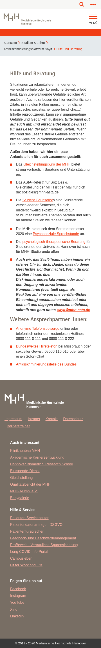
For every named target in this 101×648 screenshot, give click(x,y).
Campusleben (21, 558)
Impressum (13, 419)
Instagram (18, 596)
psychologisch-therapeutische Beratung (53, 242)
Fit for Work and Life (26, 565)
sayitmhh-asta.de (73, 310)
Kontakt (51, 419)
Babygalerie (19, 498)
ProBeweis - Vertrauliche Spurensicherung (44, 545)
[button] (93, 16)
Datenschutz (73, 419)
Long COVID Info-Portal (29, 552)
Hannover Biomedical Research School (41, 464)
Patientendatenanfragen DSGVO (36, 525)
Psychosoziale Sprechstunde (56, 234)
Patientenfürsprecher (27, 531)
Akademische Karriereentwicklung (37, 457)
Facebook (18, 589)
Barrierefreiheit (18, 426)
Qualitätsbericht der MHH (30, 484)
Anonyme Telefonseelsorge (38, 328)
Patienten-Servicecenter (29, 518)
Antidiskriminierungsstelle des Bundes (46, 364)
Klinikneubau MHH (25, 451)
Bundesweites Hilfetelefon (36, 346)
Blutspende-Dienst (25, 471)
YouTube (17, 602)
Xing (13, 609)
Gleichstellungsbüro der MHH (46, 164)
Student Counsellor (37, 200)
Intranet (34, 419)
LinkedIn (17, 616)
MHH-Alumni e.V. (24, 491)
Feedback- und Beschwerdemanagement (43, 538)
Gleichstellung (21, 478)
